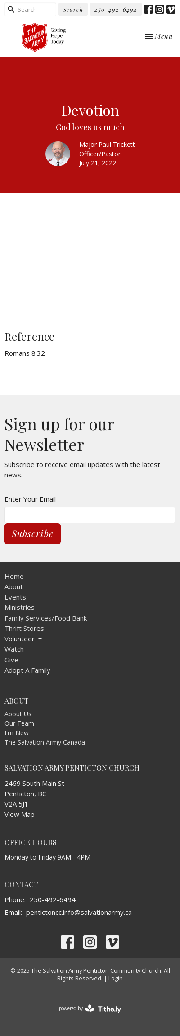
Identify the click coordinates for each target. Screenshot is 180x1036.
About (13, 586)
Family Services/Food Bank (45, 617)
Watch (14, 648)
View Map (19, 814)
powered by (90, 1009)
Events (15, 596)
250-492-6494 (115, 9)
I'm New (16, 732)
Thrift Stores (24, 628)
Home (14, 576)
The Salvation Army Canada (44, 742)
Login (115, 978)
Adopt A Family (27, 670)
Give (11, 659)
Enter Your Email (30, 498)
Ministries (19, 607)
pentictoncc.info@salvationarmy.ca (79, 912)
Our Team (19, 723)
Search (73, 9)
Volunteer (24, 639)
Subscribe (33, 533)
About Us (18, 714)
